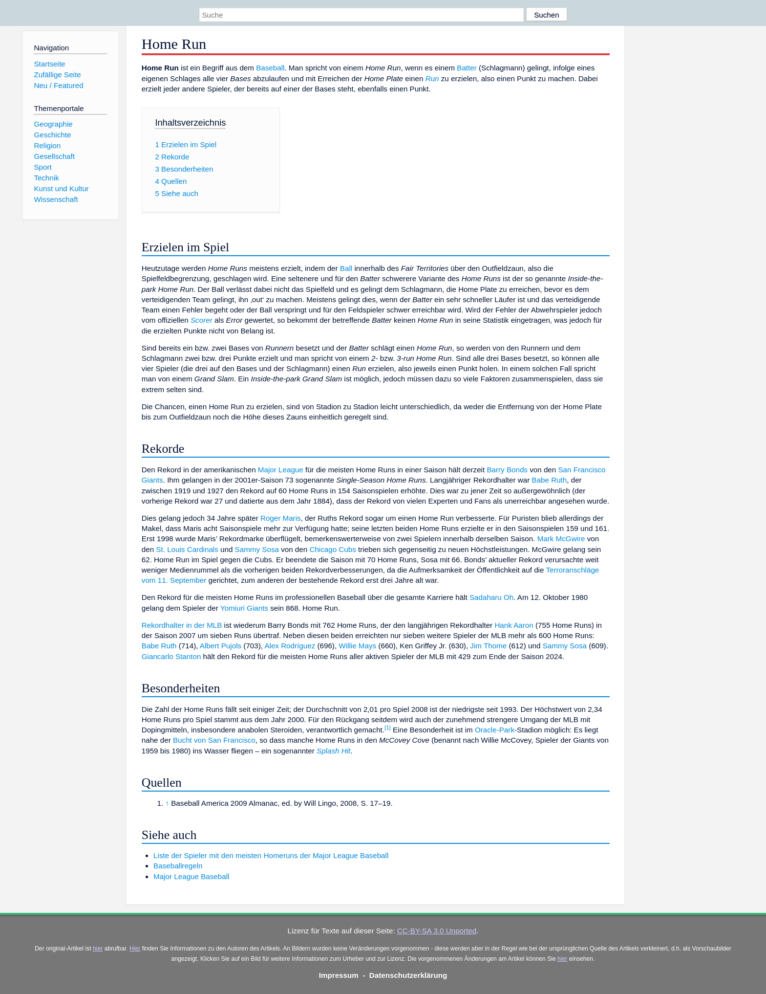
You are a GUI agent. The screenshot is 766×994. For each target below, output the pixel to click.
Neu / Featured (58, 85)
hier (98, 948)
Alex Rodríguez (289, 645)
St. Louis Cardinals (187, 549)
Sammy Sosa (257, 549)
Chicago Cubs (332, 549)
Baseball (270, 68)
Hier (134, 948)
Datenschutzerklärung (408, 975)
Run (432, 78)
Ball (346, 268)
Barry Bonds (507, 469)
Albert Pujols (220, 645)
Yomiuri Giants (244, 608)
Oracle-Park (494, 730)
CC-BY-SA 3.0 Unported (436, 931)
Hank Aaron (513, 625)
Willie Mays (357, 645)
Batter (467, 68)
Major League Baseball (191, 876)
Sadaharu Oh (491, 597)
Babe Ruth (549, 480)
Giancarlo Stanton (171, 656)
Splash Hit (333, 751)
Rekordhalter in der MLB (182, 625)
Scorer (202, 320)
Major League (280, 469)
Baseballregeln (177, 865)
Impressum (339, 975)
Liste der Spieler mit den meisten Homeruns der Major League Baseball (270, 855)
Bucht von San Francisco (214, 740)
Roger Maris (280, 518)
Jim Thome (488, 645)
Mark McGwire (561, 538)
